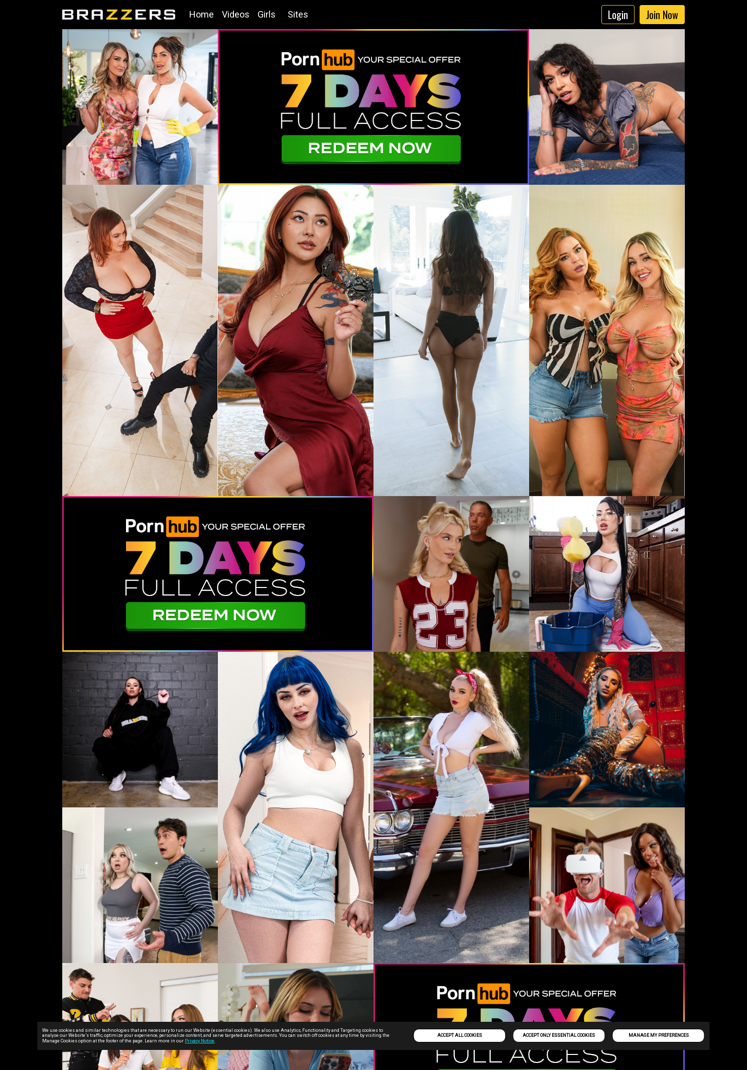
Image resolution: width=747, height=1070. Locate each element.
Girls (267, 14)
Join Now (662, 14)
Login (618, 14)
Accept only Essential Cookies (559, 1035)
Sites (298, 14)
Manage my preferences (659, 1035)
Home (201, 14)
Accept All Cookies (459, 1035)
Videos (236, 14)
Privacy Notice (199, 1040)
